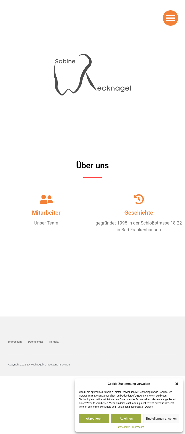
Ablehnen (126, 418)
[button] (177, 384)
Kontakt (54, 341)
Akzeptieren (94, 418)
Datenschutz (123, 427)
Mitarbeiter (46, 212)
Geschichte (138, 212)
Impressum (138, 427)
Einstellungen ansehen (161, 418)
